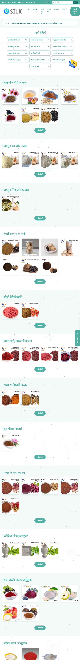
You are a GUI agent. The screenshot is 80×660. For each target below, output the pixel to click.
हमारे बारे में (42, 11)
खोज (75, 2)
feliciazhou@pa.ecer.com (28, 2)
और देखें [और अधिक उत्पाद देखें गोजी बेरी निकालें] (39, 325)
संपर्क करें (49, 10)
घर (29, 9)
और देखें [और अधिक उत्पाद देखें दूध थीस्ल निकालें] (39, 457)
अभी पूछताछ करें (75, 11)
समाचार (56, 9)
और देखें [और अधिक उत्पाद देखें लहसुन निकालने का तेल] (39, 218)
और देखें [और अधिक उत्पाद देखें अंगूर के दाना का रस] (39, 520)
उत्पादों (35, 9)
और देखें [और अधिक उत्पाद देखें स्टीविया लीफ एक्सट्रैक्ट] (39, 564)
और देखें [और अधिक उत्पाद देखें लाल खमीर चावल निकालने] (39, 369)
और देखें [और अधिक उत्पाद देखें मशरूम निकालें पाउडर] (39, 413)
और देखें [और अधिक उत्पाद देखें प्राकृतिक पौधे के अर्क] (39, 130)
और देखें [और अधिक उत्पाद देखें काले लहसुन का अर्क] (39, 281)
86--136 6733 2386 (10, 2)
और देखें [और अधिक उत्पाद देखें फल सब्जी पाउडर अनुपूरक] (39, 628)
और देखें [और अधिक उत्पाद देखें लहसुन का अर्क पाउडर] (39, 174)
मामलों (64, 9)
